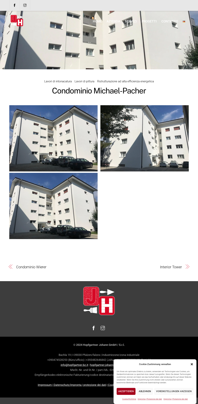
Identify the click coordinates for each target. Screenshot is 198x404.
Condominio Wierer (31, 267)
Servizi (131, 21)
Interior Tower (171, 267)
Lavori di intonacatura (58, 81)
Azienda (113, 21)
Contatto (169, 21)
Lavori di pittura (84, 81)
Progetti (149, 21)
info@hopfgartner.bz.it (74, 365)
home (97, 21)
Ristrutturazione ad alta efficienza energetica (125, 81)
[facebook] (14, 4)
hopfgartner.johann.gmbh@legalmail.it (113, 365)
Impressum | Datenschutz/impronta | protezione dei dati (72, 385)
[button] (191, 374)
